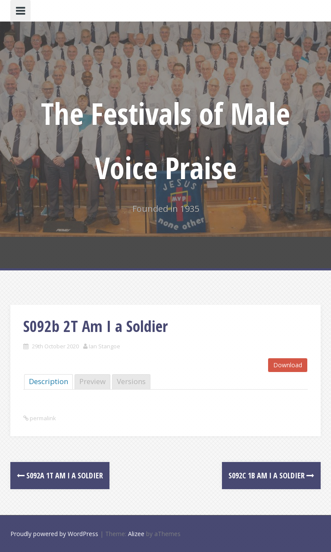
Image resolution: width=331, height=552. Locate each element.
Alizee (136, 534)
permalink (42, 418)
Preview (92, 381)
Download (287, 365)
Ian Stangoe (104, 346)
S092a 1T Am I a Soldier (60, 475)
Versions (131, 381)
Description (48, 381)
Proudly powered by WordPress (54, 534)
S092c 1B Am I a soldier (271, 475)
